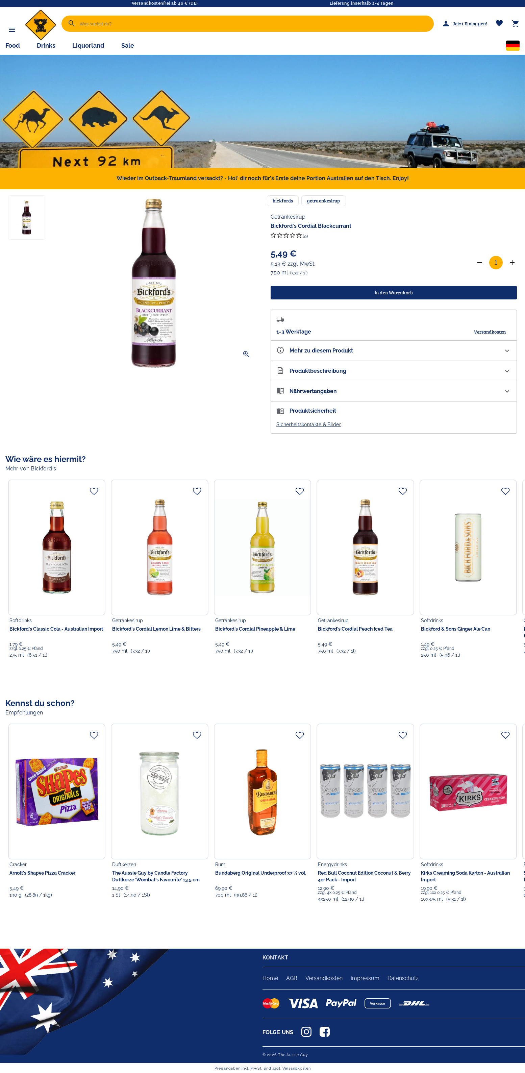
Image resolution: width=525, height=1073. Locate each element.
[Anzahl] (496, 262)
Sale (127, 45)
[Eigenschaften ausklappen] (394, 351)
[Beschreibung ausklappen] (394, 371)
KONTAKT (275, 957)
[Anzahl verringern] (480, 262)
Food (12, 45)
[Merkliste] (499, 23)
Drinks (46, 45)
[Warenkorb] (515, 23)
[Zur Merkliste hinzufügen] (93, 491)
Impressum (365, 978)
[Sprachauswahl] (513, 47)
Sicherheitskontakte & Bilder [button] (308, 424)
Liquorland (88, 45)
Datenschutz (403, 978)
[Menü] (12, 29)
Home (270, 978)
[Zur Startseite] (40, 38)
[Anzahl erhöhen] (512, 262)
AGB (291, 978)
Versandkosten (324, 978)
